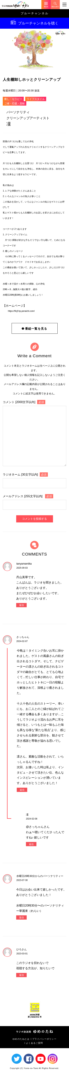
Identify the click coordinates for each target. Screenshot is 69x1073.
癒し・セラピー (13, 98)
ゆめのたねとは (21, 1039)
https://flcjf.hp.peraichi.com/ (21, 311)
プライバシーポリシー (44, 1039)
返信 (21, 605)
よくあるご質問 (34, 1043)
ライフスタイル (36, 98)
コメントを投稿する (34, 518)
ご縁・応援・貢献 (14, 103)
